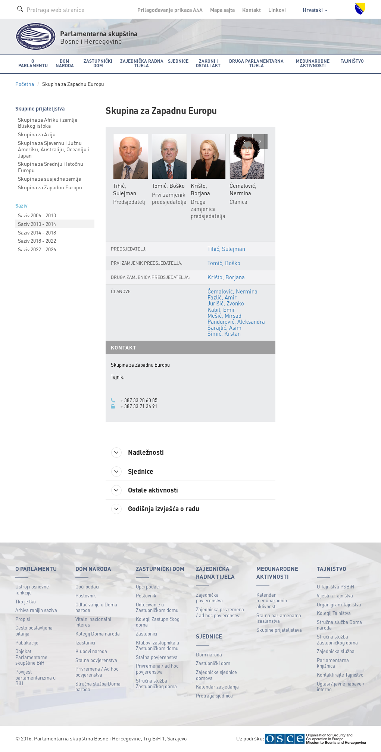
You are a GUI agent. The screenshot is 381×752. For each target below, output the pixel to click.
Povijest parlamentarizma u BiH (35, 677)
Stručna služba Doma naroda (98, 686)
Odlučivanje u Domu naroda (96, 607)
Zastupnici (146, 633)
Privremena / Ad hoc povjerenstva (96, 671)
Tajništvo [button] (352, 61)
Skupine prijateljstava (279, 630)
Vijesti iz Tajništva (335, 595)
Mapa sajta (222, 9)
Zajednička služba (336, 651)
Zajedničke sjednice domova (216, 675)
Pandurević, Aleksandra (236, 321)
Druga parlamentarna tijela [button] (256, 63)
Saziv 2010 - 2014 (37, 223)
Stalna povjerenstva (96, 660)
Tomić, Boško (223, 263)
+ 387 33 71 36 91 (139, 406)
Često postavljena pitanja (34, 630)
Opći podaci (87, 586)
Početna (24, 84)
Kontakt (251, 9)
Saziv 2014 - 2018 (37, 232)
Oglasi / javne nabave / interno (341, 686)
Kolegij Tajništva (334, 613)
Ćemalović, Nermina (232, 291)
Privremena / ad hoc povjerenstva (157, 668)
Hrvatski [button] (315, 9)
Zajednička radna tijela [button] (141, 63)
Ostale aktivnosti (144, 490)
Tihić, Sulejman (226, 248)
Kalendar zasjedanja (217, 686)
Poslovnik (85, 595)
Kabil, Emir (221, 309)
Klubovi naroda (91, 651)
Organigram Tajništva (339, 604)
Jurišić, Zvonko (225, 303)
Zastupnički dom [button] (98, 63)
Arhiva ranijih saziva (36, 610)
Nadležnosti (137, 452)
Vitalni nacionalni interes (93, 622)
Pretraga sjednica (214, 695)
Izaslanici (85, 642)
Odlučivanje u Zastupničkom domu (157, 607)
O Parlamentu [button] (33, 63)
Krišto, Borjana (226, 277)
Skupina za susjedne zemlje (49, 178)
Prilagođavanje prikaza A (170, 9)
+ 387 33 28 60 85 (139, 400)
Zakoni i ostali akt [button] (208, 63)
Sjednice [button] (178, 61)
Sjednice (132, 471)
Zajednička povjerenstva (209, 597)
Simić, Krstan (224, 333)
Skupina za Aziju (37, 134)
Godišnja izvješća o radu (155, 509)
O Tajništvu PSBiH (335, 586)
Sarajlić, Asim (224, 327)
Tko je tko (25, 601)
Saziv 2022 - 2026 (37, 249)
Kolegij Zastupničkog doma (157, 622)
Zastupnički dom (213, 663)
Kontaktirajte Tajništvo (340, 674)
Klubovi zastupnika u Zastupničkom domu (157, 645)
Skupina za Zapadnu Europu (50, 187)
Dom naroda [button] (65, 63)
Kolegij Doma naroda (97, 633)
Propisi (22, 619)
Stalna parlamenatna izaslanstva (278, 618)
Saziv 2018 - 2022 (37, 240)
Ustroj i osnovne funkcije (32, 589)
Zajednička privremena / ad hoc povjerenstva (220, 612)
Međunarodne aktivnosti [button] (313, 63)
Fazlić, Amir (222, 297)
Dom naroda (209, 654)
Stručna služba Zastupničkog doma (156, 683)
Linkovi (277, 9)
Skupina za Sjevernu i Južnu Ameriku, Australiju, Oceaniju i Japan (53, 149)
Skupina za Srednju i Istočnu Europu (50, 166)
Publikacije (26, 642)
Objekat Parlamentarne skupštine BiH (31, 657)
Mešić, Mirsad (224, 315)
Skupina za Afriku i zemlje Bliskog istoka (47, 122)
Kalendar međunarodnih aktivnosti (271, 600)
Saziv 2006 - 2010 (37, 215)
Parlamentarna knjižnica (333, 663)
